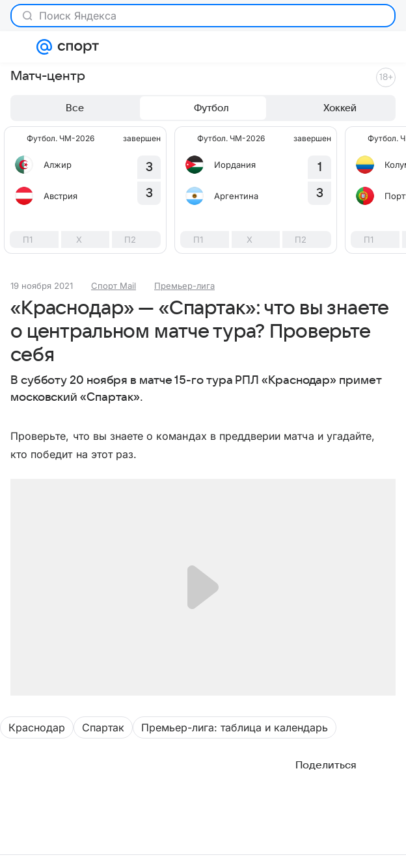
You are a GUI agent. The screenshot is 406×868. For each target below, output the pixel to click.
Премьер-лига (184, 285)
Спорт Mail (113, 285)
